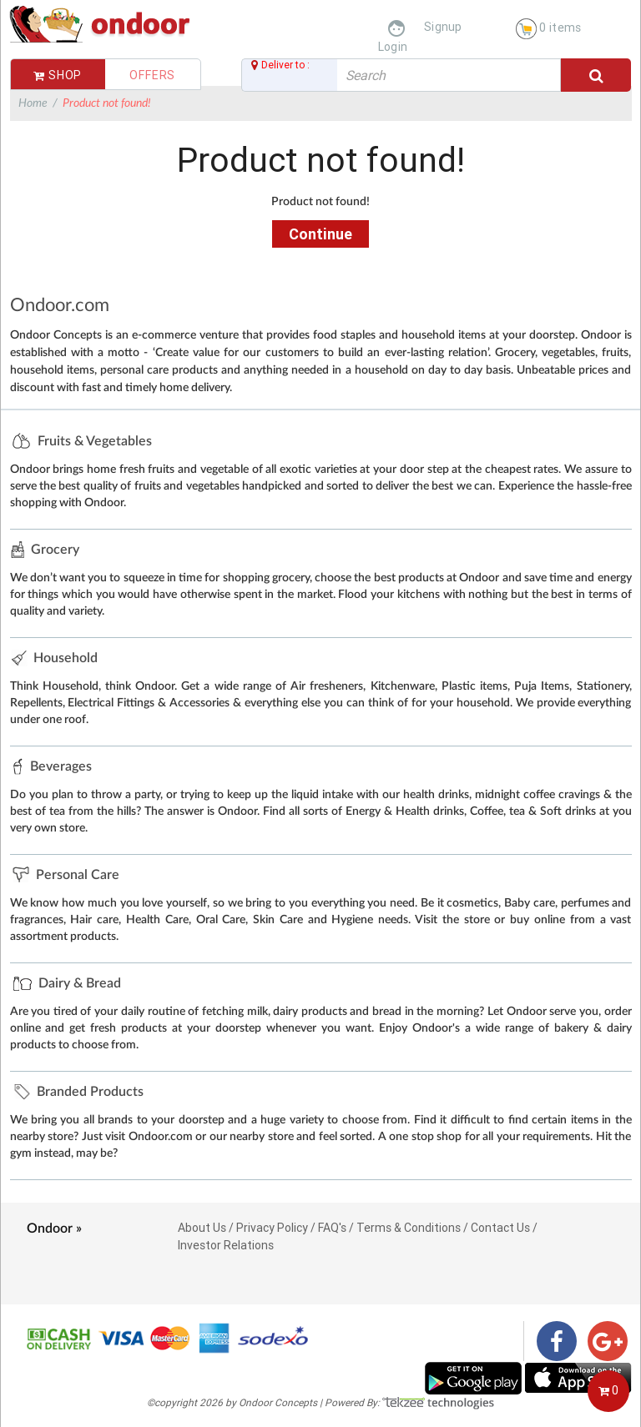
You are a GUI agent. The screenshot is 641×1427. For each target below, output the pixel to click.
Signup (443, 26)
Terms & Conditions (408, 1227)
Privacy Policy (272, 1227)
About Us (202, 1227)
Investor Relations (226, 1245)
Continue (320, 234)
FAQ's (332, 1227)
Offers (152, 75)
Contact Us (500, 1227)
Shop (57, 75)
